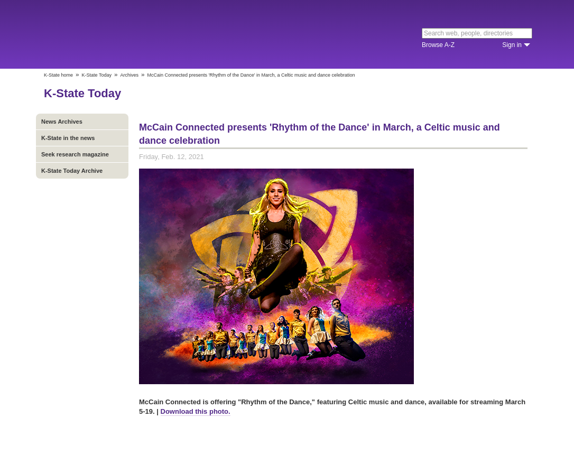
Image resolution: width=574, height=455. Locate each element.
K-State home (58, 75)
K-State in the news (68, 138)
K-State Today (97, 75)
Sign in (512, 45)
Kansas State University (129, 34)
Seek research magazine (75, 154)
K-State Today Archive (72, 171)
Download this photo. (195, 411)
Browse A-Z (438, 45)
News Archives (61, 121)
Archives (129, 75)
